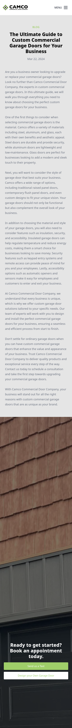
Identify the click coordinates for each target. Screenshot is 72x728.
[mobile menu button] (65, 7)
